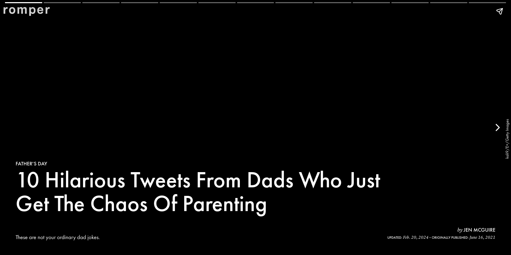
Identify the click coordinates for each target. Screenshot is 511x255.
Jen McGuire (479, 229)
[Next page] (497, 127)
